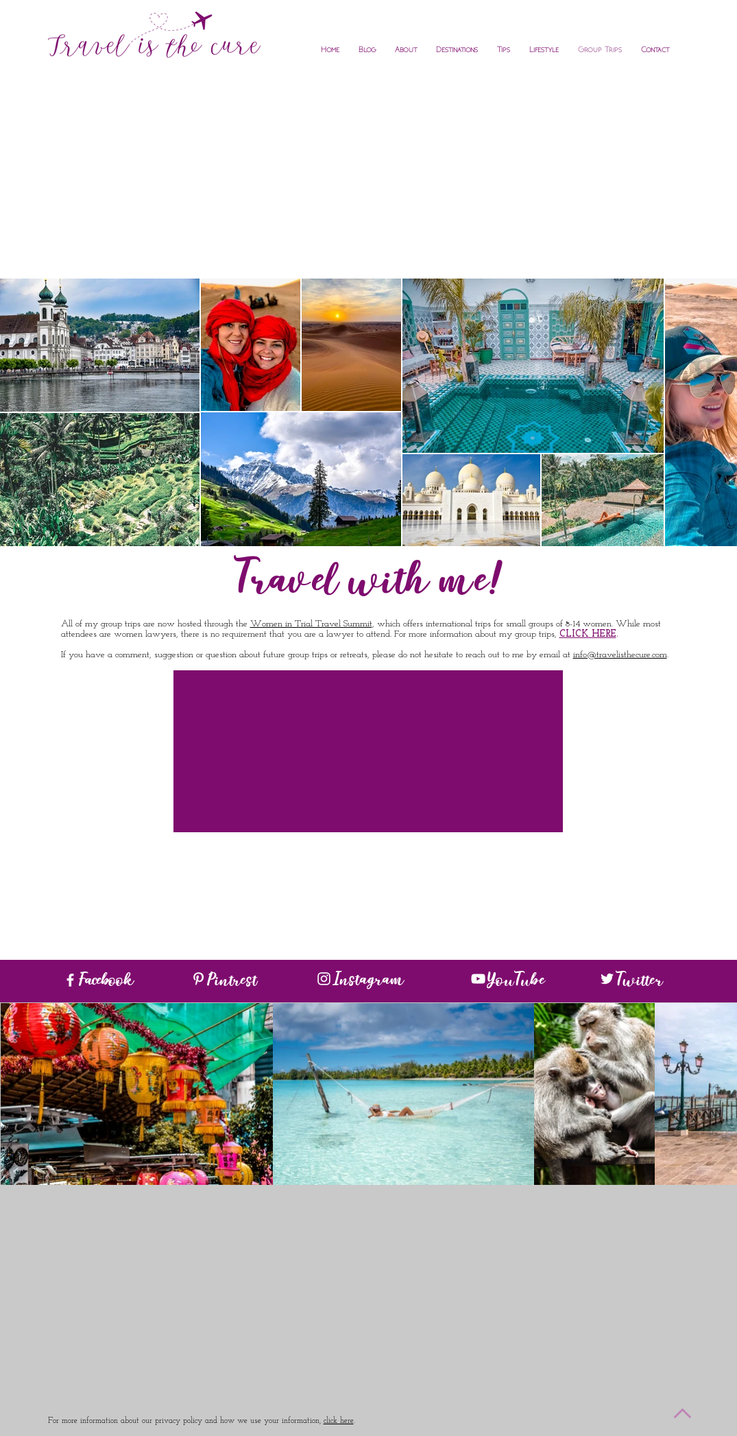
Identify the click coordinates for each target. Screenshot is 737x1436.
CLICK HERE (587, 634)
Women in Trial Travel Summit (311, 624)
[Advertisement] (369, 176)
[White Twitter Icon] (607, 978)
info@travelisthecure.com (620, 655)
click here (339, 1421)
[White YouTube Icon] (478, 978)
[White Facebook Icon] (70, 980)
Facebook (105, 982)
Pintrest (232, 982)
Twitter (639, 982)
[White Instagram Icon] (324, 978)
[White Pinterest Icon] (198, 978)
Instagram (368, 982)
